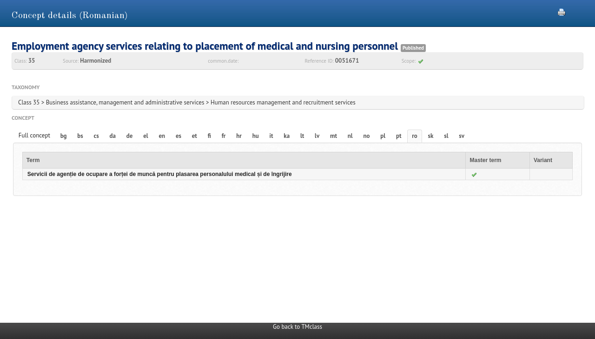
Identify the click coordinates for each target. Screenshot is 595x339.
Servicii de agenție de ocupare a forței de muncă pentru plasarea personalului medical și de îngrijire (159, 174)
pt (399, 136)
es (178, 136)
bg (63, 136)
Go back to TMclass (297, 327)
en (162, 136)
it (271, 136)
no (366, 136)
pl (382, 136)
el (145, 136)
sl (446, 136)
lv (317, 136)
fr (224, 136)
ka (287, 136)
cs (96, 136)
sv (461, 136)
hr (239, 136)
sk (431, 136)
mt (333, 136)
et (194, 136)
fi (209, 136)
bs (80, 136)
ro (414, 136)
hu (255, 136)
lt (302, 136)
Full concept (34, 135)
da (113, 136)
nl (350, 136)
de (129, 136)
